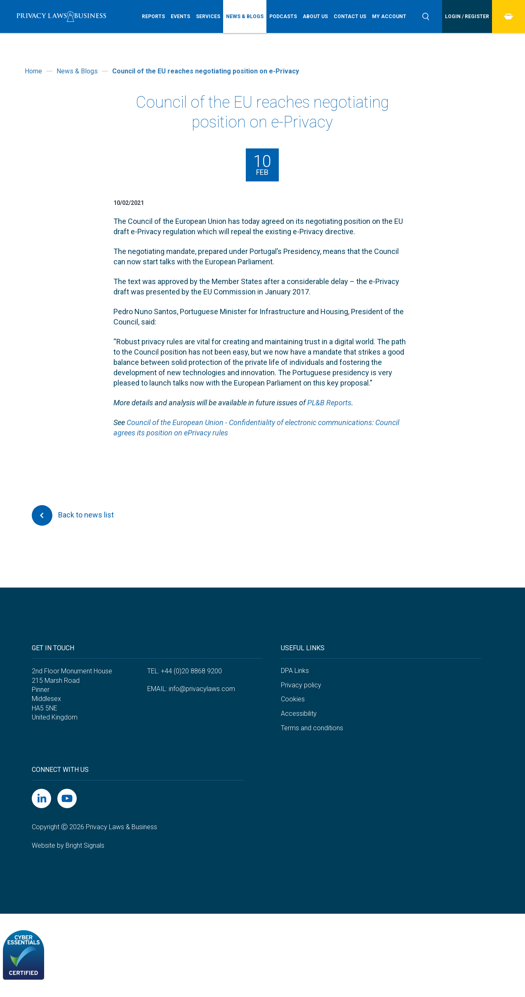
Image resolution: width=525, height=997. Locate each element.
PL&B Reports (329, 402)
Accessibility (299, 713)
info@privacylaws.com (202, 689)
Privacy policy (301, 685)
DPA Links (295, 671)
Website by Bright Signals (68, 845)
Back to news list (73, 515)
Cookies (293, 699)
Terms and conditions (312, 728)
